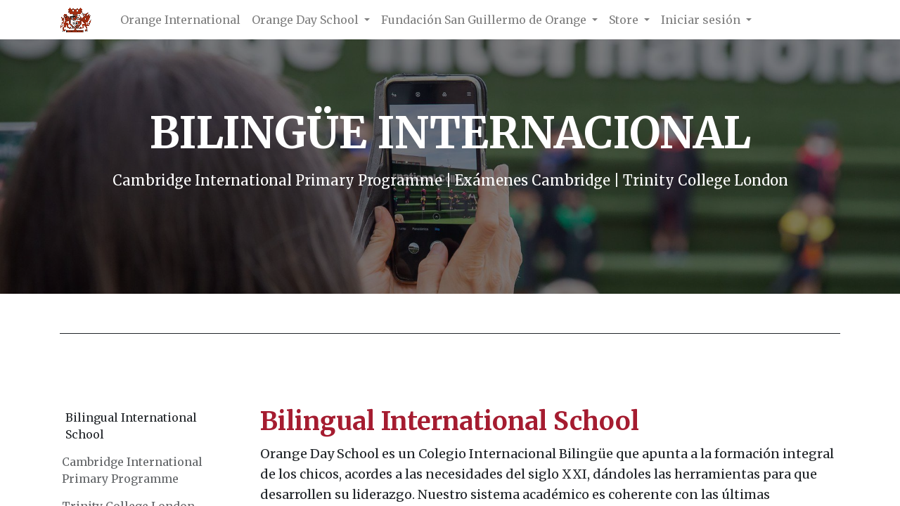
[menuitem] (180, 20)
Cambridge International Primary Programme (132, 470)
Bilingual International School (131, 425)
